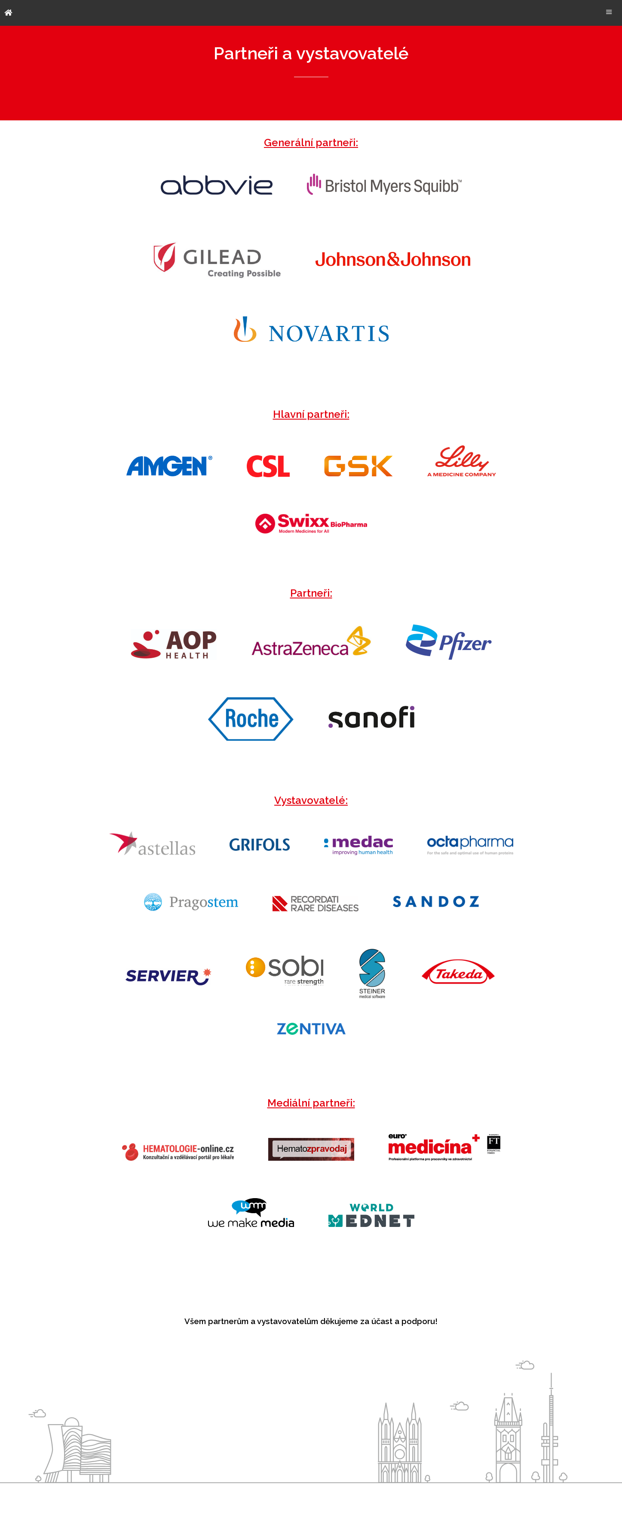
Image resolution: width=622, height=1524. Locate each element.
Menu (609, 12)
